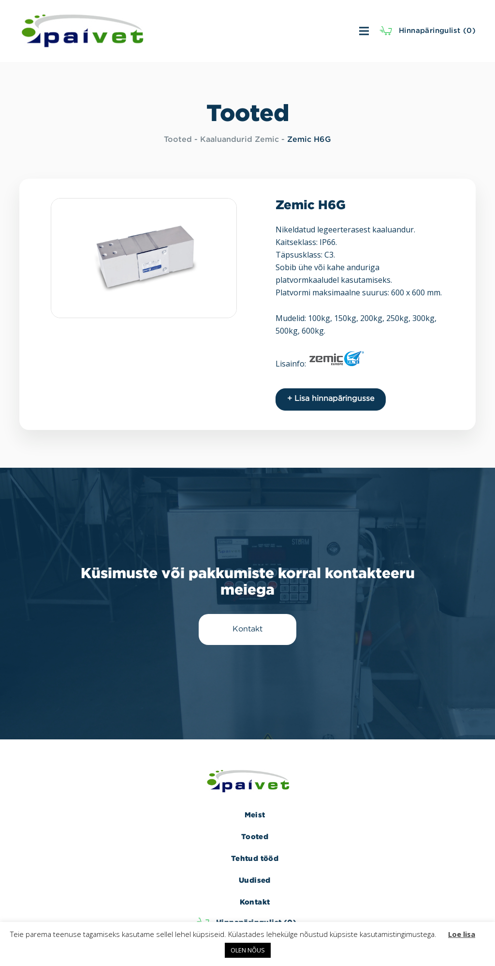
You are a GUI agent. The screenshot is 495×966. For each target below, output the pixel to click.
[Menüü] (265, 31)
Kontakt (255, 902)
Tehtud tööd (254, 858)
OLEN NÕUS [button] (248, 950)
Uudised (255, 880)
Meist (255, 815)
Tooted (178, 139)
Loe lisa (461, 934)
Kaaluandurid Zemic (239, 139)
